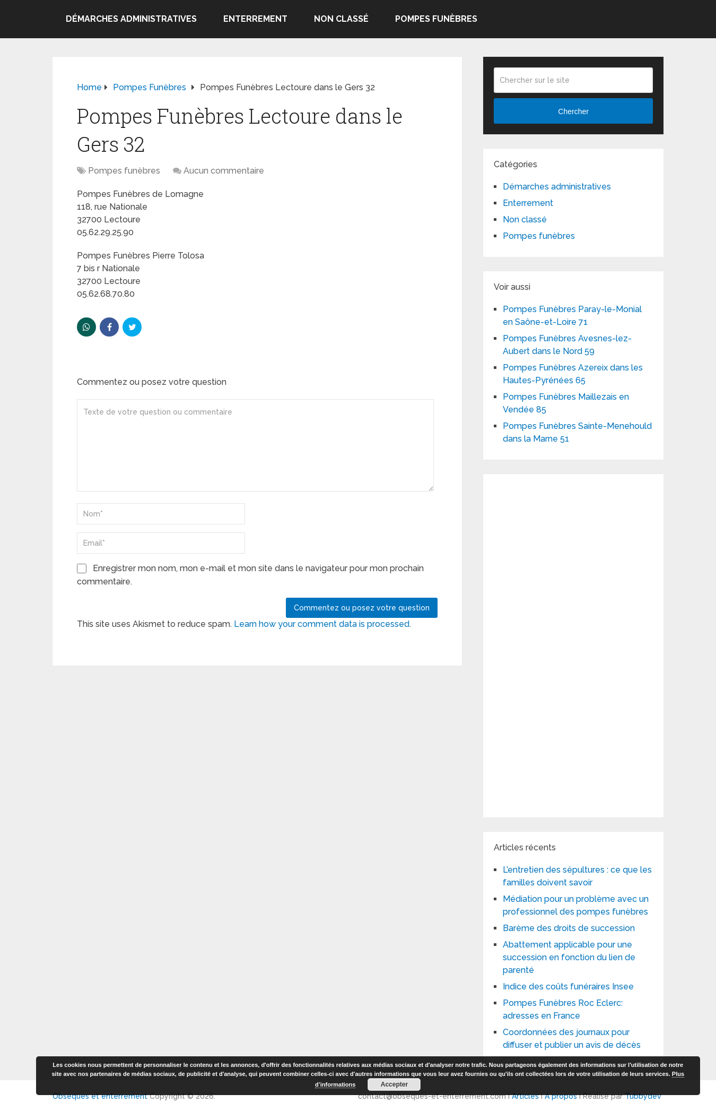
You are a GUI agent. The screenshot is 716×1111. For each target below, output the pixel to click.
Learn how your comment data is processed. (322, 624)
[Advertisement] (573, 644)
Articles (525, 1096)
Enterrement (255, 19)
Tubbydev (643, 1096)
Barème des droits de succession (569, 928)
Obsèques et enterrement (100, 1096)
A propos (561, 1096)
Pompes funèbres (436, 19)
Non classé (341, 19)
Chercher (573, 111)
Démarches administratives (131, 19)
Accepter (394, 1084)
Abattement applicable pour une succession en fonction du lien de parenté (569, 957)
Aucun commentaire (224, 171)
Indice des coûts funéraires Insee (568, 986)
